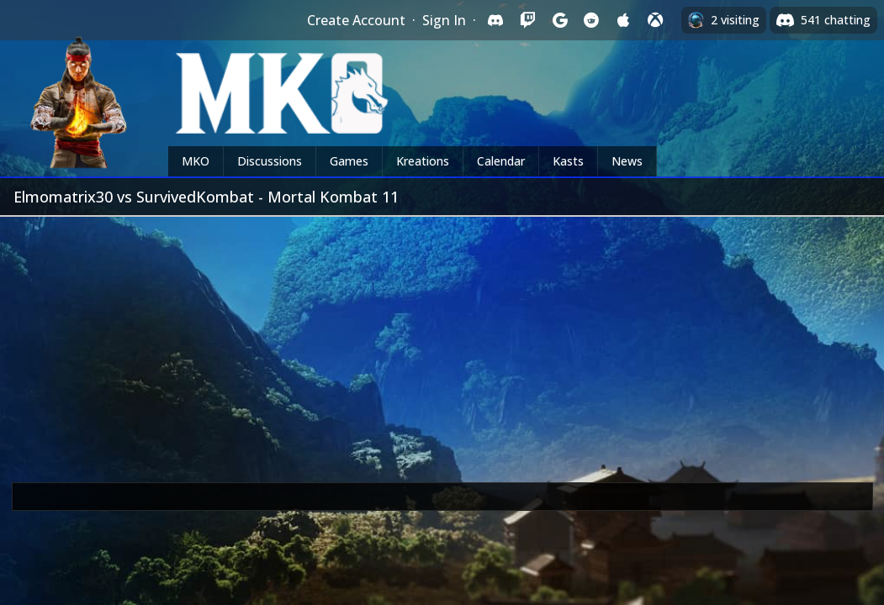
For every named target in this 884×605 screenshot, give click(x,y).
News (627, 161)
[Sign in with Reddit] (591, 20)
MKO (195, 161)
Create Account (356, 20)
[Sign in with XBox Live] (655, 20)
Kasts (568, 161)
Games (349, 161)
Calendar (501, 161)
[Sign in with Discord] (495, 20)
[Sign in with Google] (559, 20)
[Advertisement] (442, 342)
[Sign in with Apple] (623, 20)
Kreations (422, 161)
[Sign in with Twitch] (527, 20)
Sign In (444, 20)
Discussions (269, 161)
